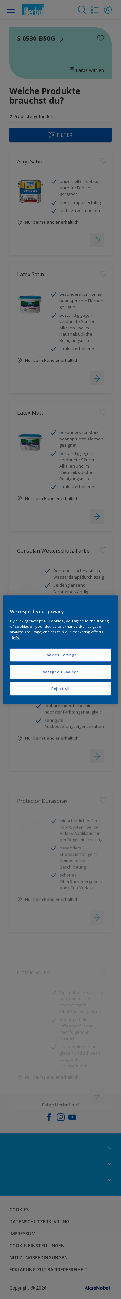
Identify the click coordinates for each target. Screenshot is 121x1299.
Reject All (60, 688)
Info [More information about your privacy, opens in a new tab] (16, 637)
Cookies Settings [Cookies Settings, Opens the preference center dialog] (60, 654)
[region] (60, 649)
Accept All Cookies (60, 671)
